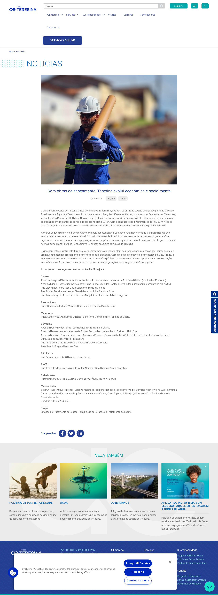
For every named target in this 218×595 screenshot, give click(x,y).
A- (205, 6)
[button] (13, 572)
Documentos (151, 546)
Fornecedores (140, 15)
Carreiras (122, 15)
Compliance (117, 534)
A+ (194, 6)
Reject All (138, 572)
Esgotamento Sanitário (156, 534)
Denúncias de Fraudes (189, 559)
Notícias (107, 15)
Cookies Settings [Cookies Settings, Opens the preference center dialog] (138, 580)
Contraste (178, 6)
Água (147, 531)
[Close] (170, 561)
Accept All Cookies (138, 563)
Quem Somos (118, 531)
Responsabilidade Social (190, 531)
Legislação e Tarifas (154, 538)
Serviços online (189, 15)
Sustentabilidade (187, 525)
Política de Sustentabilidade (192, 538)
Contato (181, 546)
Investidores (117, 538)
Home (12, 26)
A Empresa (117, 525)
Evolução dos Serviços (156, 542)
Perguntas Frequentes (189, 551)
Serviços (149, 525)
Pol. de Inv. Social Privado (190, 534)
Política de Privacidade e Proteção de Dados (109, 590)
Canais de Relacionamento (191, 555)
